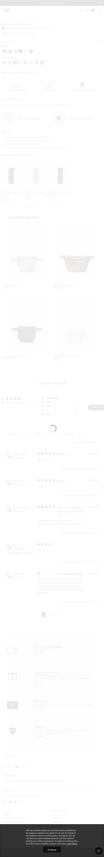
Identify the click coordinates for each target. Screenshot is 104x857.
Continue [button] (52, 849)
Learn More (72, 843)
